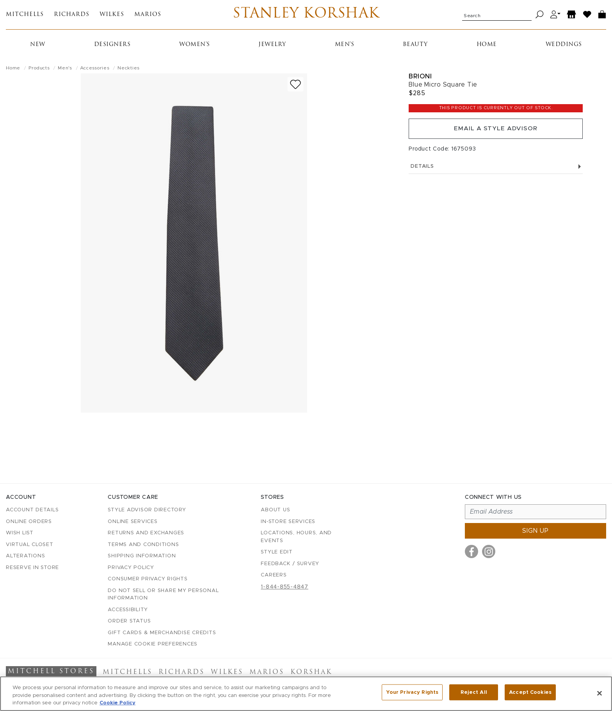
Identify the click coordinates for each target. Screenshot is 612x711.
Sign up (535, 531)
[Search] (540, 16)
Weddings (564, 47)
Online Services (132, 521)
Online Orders (29, 521)
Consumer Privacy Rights (147, 579)
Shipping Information (142, 556)
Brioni (420, 78)
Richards (71, 16)
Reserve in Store (32, 567)
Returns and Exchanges (146, 533)
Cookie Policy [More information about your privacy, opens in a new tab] (117, 703)
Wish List (20, 533)
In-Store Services (288, 521)
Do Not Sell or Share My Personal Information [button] (163, 594)
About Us (275, 510)
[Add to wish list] (295, 86)
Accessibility (128, 609)
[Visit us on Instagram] (488, 552)
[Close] (599, 693)
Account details (32, 510)
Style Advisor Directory (147, 510)
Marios (147, 16)
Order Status (129, 621)
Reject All (474, 692)
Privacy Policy (131, 567)
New (37, 47)
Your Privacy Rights (412, 692)
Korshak (311, 673)
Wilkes (112, 16)
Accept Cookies (530, 692)
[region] (306, 693)
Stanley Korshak (306, 15)
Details (496, 170)
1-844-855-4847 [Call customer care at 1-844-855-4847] (284, 587)
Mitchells (25, 16)
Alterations (25, 556)
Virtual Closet (29, 544)
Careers (273, 575)
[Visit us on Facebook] (471, 552)
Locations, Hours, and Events (296, 537)
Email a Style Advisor (496, 132)
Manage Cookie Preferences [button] (152, 644)
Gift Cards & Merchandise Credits (162, 632)
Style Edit (277, 552)
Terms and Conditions (143, 544)
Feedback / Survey (290, 563)
